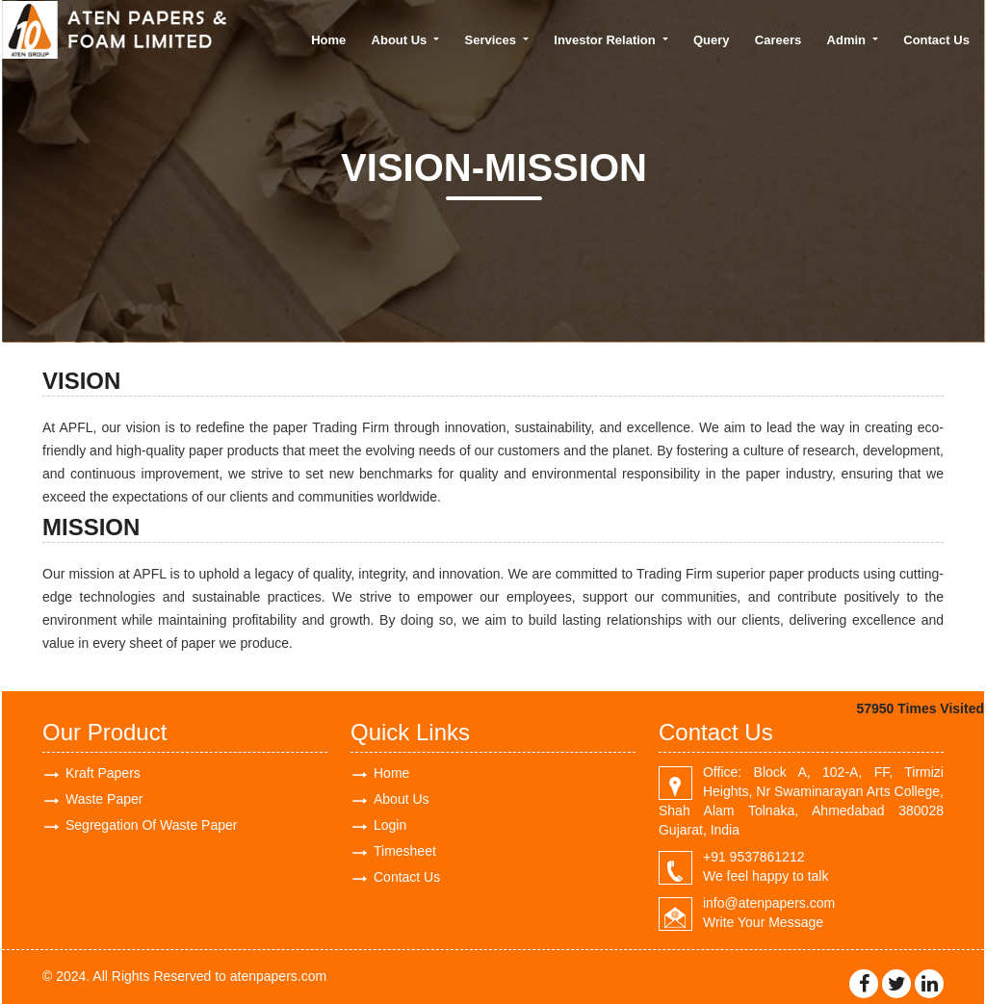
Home (328, 40)
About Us (401, 799)
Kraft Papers (103, 773)
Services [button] (492, 40)
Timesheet (405, 851)
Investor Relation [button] (606, 40)
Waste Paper (104, 799)
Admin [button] (848, 40)
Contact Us (936, 40)
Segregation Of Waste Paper (151, 825)
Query (711, 40)
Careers (778, 40)
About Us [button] (401, 40)
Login (390, 825)
